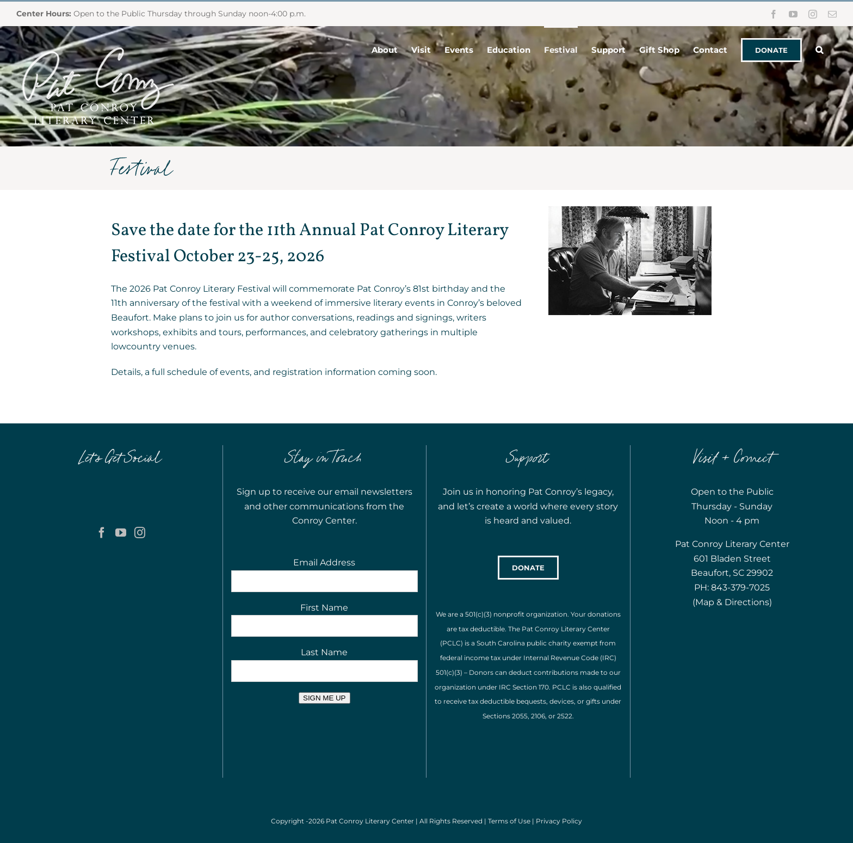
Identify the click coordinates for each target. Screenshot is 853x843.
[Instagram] (139, 532)
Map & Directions (732, 602)
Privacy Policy (559, 821)
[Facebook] (101, 532)
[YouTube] (120, 532)
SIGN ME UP (324, 698)
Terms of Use (509, 821)
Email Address (324, 562)
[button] (819, 49)
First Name (324, 607)
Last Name (324, 652)
